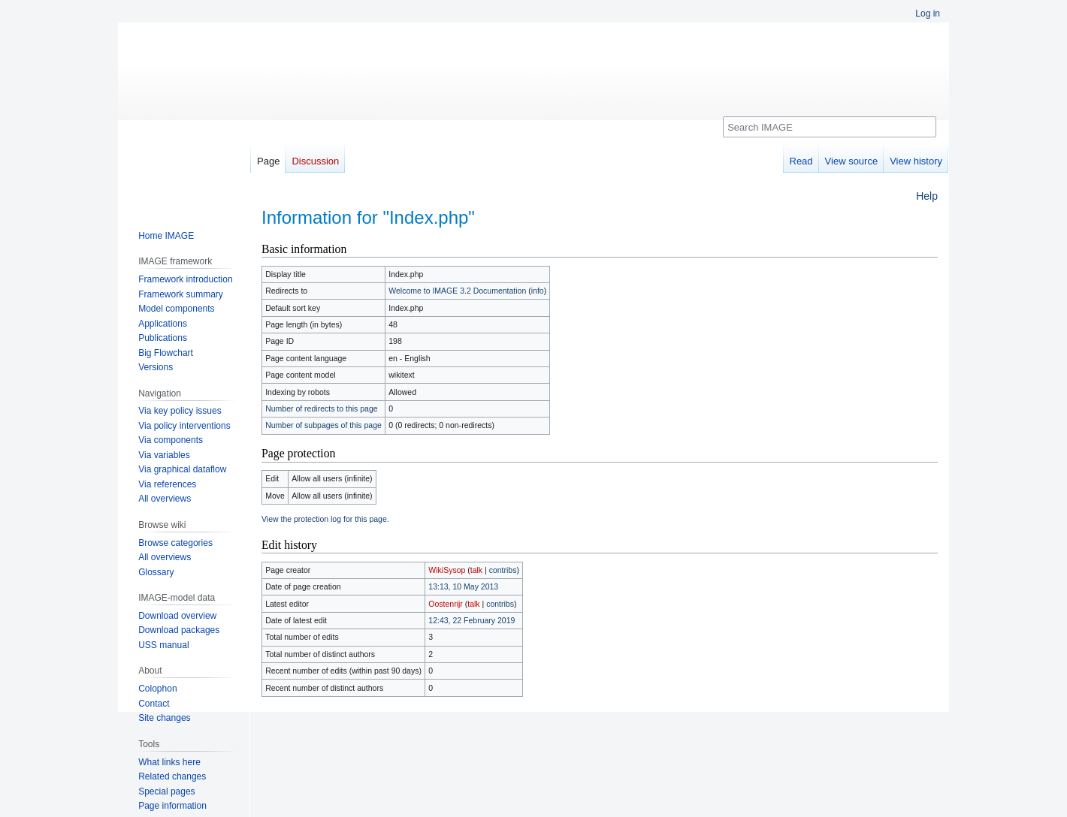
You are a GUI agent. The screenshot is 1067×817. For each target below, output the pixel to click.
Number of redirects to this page (321, 408)
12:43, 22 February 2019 (471, 620)
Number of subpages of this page (323, 425)
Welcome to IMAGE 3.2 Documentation (457, 290)
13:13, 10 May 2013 (463, 586)
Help (927, 196)
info (537, 290)
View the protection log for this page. (325, 518)
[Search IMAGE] (829, 126)
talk (476, 569)
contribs (503, 569)
